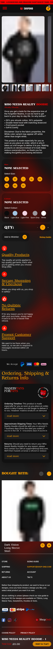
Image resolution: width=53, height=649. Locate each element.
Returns (6, 572)
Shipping (6, 567)
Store (5, 561)
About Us (6, 577)
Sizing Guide (45, 237)
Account (31, 572)
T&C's (29, 577)
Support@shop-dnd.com (39, 567)
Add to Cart (42, 644)
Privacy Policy (28, 633)
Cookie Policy (8, 633)
